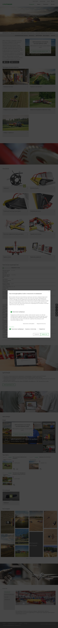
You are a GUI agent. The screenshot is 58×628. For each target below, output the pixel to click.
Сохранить (36, 334)
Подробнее (11, 326)
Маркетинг (42, 329)
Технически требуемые (18, 312)
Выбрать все (44, 334)
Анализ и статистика (30, 329)
